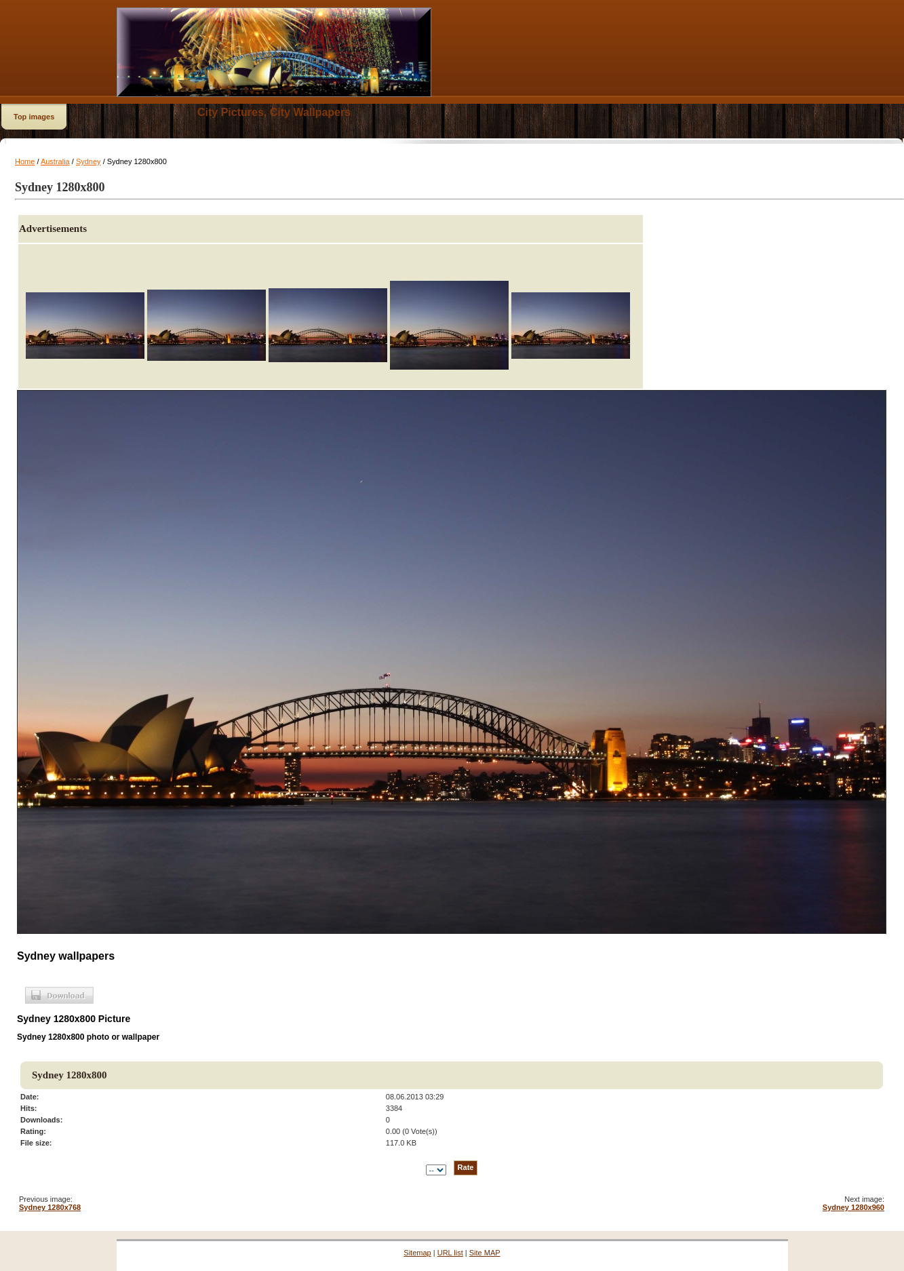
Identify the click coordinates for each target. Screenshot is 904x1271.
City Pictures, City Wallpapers (274, 112)
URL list (450, 1253)
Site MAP (484, 1253)
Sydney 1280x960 (853, 1207)
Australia (55, 161)
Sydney (88, 161)
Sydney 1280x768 (50, 1207)
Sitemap (417, 1253)
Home (25, 161)
